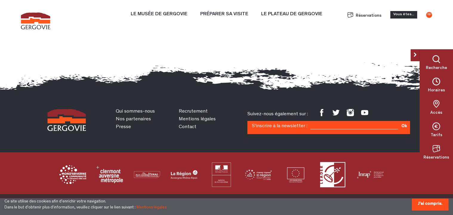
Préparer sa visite (224, 14)
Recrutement (193, 111)
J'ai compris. (430, 204)
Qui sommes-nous (135, 111)
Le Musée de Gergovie (159, 14)
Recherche (436, 68)
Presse (123, 127)
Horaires (436, 90)
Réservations (364, 16)
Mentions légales (151, 207)
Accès (436, 113)
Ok (404, 126)
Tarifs (436, 135)
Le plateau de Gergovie (291, 14)
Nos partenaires (133, 119)
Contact (187, 127)
